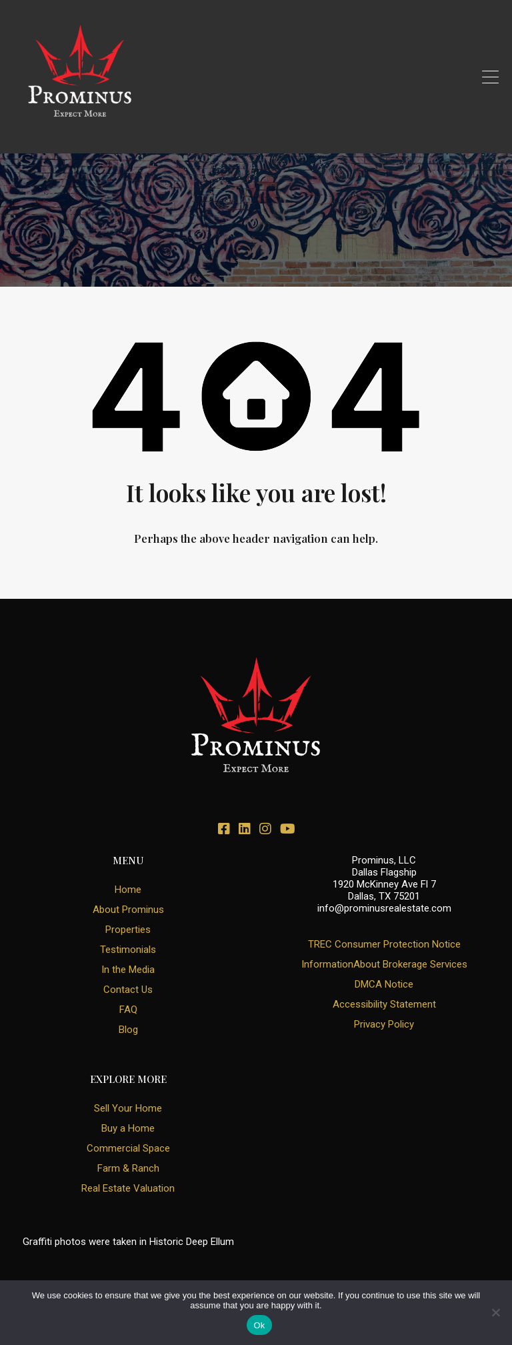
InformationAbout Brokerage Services (384, 964)
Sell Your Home (128, 1108)
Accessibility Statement (384, 1004)
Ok (259, 1325)
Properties (128, 930)
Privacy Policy (384, 1024)
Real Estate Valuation (128, 1188)
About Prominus (128, 910)
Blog (128, 1030)
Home (128, 890)
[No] (495, 1313)
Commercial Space (128, 1148)
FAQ (128, 1010)
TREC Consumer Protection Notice (384, 944)
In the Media (128, 970)
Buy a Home (128, 1128)
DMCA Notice (384, 984)
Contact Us (128, 990)
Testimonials (128, 950)
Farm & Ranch (128, 1168)
